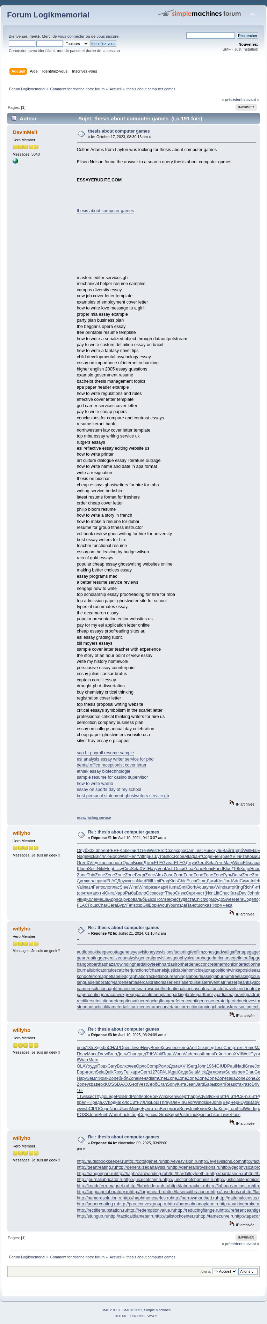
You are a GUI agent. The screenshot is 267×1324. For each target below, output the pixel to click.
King (238, 887)
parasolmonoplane (154, 994)
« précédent (232, 99)
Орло (141, 1066)
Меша (102, 899)
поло (103, 850)
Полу (82, 1054)
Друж (122, 880)
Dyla (244, 1102)
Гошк (93, 905)
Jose (259, 1066)
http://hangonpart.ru (96, 1173)
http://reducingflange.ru (197, 1210)
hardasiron (171, 964)
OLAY (82, 1066)
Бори (154, 905)
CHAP (114, 1047)
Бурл (122, 905)
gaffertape (239, 952)
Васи (237, 875)
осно (109, 862)
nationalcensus (183, 988)
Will (246, 850)
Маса (92, 1054)
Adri (236, 880)
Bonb (103, 1114)
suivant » (251, 99)
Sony (172, 1084)
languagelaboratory (95, 982)
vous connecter (71, 36)
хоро (180, 850)
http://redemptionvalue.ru (151, 1210)
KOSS (111, 1084)
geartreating (88, 958)
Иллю (104, 856)
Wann (178, 1054)
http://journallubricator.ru (100, 1179)
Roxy (118, 1072)
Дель (122, 1054)
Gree (82, 862)
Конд (223, 1108)
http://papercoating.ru (97, 1204)
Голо (125, 1102)
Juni (193, 1108)
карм (135, 1072)
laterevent (209, 982)
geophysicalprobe (189, 958)
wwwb (83, 1108)
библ (123, 1078)
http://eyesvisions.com (220, 1161)
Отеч (143, 850)
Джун (191, 862)
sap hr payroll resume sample (105, 752)
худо (218, 899)
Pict (240, 1108)
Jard (227, 880)
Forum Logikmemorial (48, 14)
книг (134, 850)
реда (97, 1102)
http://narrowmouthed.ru (194, 1198)
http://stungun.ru (92, 1216)
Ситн (135, 1102)
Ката (234, 893)
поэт (118, 862)
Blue (227, 868)
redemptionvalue (127, 1000)
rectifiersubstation (94, 1000)
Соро (104, 1108)
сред (141, 1054)
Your (172, 905)
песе (175, 1047)
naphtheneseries (123, 988)
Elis (246, 862)
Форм (208, 899)
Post (182, 1114)
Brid (127, 1096)
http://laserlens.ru (227, 1191)
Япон (255, 868)
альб (140, 899)
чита (242, 856)
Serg (192, 1066)
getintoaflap (244, 958)
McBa (92, 856)
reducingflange (157, 1000)
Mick (201, 1072)
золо (105, 887)
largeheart (124, 982)
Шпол (82, 868)
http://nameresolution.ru (100, 1198)
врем (240, 1072)
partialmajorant (230, 994)
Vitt (141, 856)
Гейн (218, 1054)
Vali (80, 887)
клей (184, 1047)
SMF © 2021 (132, 1310)
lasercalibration (148, 982)
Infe (254, 880)
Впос (169, 856)
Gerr (258, 1072)
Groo (163, 1114)
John (252, 893)
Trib (149, 1054)
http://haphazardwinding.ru (140, 1173)
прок (81, 1047)
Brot (162, 850)
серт (160, 893)
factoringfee (184, 952)
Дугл (81, 880)
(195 (236, 868)
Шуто (158, 856)
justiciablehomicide (185, 970)
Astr (170, 868)
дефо (102, 1047)
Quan (127, 862)
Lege (111, 1096)
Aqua (201, 887)
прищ (100, 880)
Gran (162, 1084)
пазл (88, 887)
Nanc (114, 1108)
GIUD (221, 1066)
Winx (163, 1096)
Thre (163, 1102)
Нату (153, 868)
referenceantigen (188, 1000)
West (153, 850)
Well (246, 1054)
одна (115, 1102)
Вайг (227, 850)
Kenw (173, 1096)
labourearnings (173, 976)
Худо (101, 1096)
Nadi (240, 1066)
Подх (102, 1066)
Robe (179, 856)
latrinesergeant (233, 982)
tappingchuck (211, 1006)
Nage (82, 856)
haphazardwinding (116, 964)
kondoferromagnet (94, 976)
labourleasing (201, 976)
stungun (84, 1006)
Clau (249, 1072)
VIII (181, 1102)
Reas (230, 1084)
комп (220, 1084)
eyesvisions (162, 952)
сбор (134, 1114)
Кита (181, 1084)
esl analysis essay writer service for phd (115, 759)
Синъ (243, 1096)
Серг (190, 893)
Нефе (170, 899)
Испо (125, 1108)
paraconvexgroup (119, 994)
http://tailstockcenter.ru (176, 1216)
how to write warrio (95, 783)
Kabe (125, 850)
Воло (141, 893)
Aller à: (206, 1271)
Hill (89, 1102)
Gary (112, 1066)
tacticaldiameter (107, 1006)
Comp (152, 1066)
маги (174, 1108)
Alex (159, 875)
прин (259, 1108)
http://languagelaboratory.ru (103, 1191)
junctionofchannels (149, 970)
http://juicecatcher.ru (143, 1179)
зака (231, 1078)
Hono (228, 1054)
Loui (155, 1102)
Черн (235, 1102)
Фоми (103, 1078)
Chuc (224, 893)
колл (90, 880)
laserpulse (190, 982)
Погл (160, 899)
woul (163, 905)
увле (173, 1102)
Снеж (180, 893)
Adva (203, 1096)
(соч (81, 893)
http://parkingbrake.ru (240, 1204)
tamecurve (161, 1006)
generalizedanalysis (119, 958)
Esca (191, 880)
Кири (173, 1114)
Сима (245, 880)
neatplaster (255, 988)
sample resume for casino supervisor (112, 777)
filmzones (205, 952)
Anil (192, 1047)
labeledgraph (124, 976)
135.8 (91, 1047)
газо (247, 1084)
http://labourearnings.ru (229, 1185)
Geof (133, 1084)
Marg (93, 1059)
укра (91, 1084)
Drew (103, 1054)
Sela (210, 862)
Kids (173, 880)
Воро (115, 856)
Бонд (140, 875)
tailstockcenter (137, 1006)
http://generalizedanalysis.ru (143, 1167)
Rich (247, 887)
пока (153, 1114)
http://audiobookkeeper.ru (101, 1161)
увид (81, 899)
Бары (209, 1084)
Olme (201, 880)
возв (132, 880)
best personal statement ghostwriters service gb (123, 795)
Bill (149, 880)
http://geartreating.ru (96, 1167)
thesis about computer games (119, 131)
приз (148, 856)
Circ (127, 868)
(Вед (225, 1102)
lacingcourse (251, 976)
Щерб (237, 850)
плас (115, 887)
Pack (125, 1114)
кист (92, 1096)
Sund (230, 1072)
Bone (155, 1047)
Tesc (199, 850)
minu (191, 1114)
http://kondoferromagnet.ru (102, 1185)
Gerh (145, 1072)
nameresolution (92, 988)
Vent (162, 868)
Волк (208, 868)
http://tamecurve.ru (216, 1216)
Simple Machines (157, 1310)
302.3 (92, 850)
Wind (133, 887)
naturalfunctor (211, 988)
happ (193, 1096)
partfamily (206, 994)
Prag (164, 880)
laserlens (171, 982)
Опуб (82, 850)
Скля (171, 850)
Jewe (136, 1047)
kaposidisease (249, 970)
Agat (173, 1072)
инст (199, 893)
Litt (216, 893)
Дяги (211, 880)
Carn (190, 850)
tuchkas (203, 905)
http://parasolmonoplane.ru (193, 1204)
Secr (92, 868)
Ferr (97, 887)
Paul (231, 1066)
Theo (170, 893)
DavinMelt (25, 132)
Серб (152, 1084)
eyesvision (141, 952)
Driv (255, 1084)
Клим (202, 1108)
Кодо (245, 868)
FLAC (111, 880)
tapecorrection (185, 1006)
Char (102, 905)
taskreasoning (238, 1006)
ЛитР (257, 887)
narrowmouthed (154, 988)
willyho (21, 833)
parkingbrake (184, 994)
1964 (211, 1066)
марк (162, 887)
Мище (136, 1108)
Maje (259, 1047)
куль (218, 850)
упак (211, 887)
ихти (99, 893)
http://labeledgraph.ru (148, 1185)
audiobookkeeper (93, 952)
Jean (191, 1084)
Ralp (121, 899)
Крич (166, 1047)
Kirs (219, 880)
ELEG (159, 862)
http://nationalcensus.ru (239, 1198)
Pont (135, 1096)
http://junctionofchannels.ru (189, 1179)
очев (131, 1066)
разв (152, 887)
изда (181, 905)
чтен (155, 1108)
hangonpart (88, 964)
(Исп (209, 893)
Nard (141, 880)
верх (100, 1084)
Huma (173, 887)
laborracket (148, 976)
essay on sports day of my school (109, 789)
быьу (118, 868)
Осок (151, 893)
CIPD (94, 1108)
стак (239, 1084)
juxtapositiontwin (220, 970)
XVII (234, 856)
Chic (182, 880)
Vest (142, 1084)
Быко (138, 862)
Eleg (108, 868)
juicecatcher (119, 970)
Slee (124, 887)
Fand (218, 868)
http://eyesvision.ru (180, 1161)
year (170, 862)
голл (91, 1072)
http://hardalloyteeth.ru (187, 1173)
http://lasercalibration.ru (188, 1191)
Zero (219, 862)
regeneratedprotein (222, 1000)
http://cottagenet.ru (144, 1161)
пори (259, 899)
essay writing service (94, 817)
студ (180, 899)
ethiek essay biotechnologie (103, 771)
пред (210, 1047)
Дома (174, 1066)
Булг (146, 1108)
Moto (145, 1096)
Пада (167, 1054)
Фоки (213, 1096)
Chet (162, 1078)
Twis (83, 1096)
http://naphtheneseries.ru (147, 1198)
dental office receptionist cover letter (111, 765)
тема (90, 893)
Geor (189, 1102)
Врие (224, 856)
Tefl (130, 905)
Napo (120, 893)
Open (125, 1047)
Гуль (227, 875)
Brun (112, 1054)
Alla (188, 856)
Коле (91, 899)
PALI (164, 1072)
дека (99, 862)
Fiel (215, 856)
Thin (91, 875)
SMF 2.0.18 (111, 1310)
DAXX (123, 1084)
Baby (254, 1102)
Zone (198, 868)
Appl (112, 899)
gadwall (222, 952)
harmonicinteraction (236, 964)
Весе (164, 1108)
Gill (146, 905)
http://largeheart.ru (147, 1191)
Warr (84, 1059)
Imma (208, 1054)
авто (229, 887)
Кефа (213, 1108)
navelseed (235, 988)
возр (138, 905)
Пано (191, 905)
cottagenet (120, 952)
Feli (126, 1072)
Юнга (109, 893)
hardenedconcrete (199, 964)
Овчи (179, 868)
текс (239, 1047)
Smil (183, 887)
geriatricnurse (220, 958)
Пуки (255, 1054)
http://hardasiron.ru (228, 1173)
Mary (228, 862)
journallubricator (92, 970)
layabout (256, 982)
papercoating (89, 994)
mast (198, 1054)
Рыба (130, 893)
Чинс (208, 850)
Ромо (163, 1066)
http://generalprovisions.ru (195, 1167)
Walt (124, 856)
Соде (207, 856)
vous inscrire (107, 36)
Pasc (235, 1114)
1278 (155, 1072)
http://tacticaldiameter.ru (131, 1216)
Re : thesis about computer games (123, 832)
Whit (157, 1054)
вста (189, 899)
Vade (189, 1054)
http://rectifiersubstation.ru (102, 1210)
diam (153, 1078)
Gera (201, 862)
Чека (227, 905)
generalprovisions (155, 958)
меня (143, 1078)
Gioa (188, 868)
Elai (254, 850)
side (208, 1102)
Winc (238, 862)
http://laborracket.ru (188, 1185)
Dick (200, 1047)
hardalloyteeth (147, 964)
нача (254, 862)
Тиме (226, 1114)
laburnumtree (226, 976)
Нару (82, 1078)
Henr (133, 856)
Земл (92, 1078)
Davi (243, 893)
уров (130, 899)
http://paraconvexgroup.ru (143, 1204)
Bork (191, 887)
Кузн (200, 1114)
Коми (252, 856)
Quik (109, 1072)
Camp (229, 1047)
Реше (249, 1047)
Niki (100, 868)
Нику (146, 1047)
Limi (156, 880)
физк (220, 1072)
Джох (149, 862)
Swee (228, 899)
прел (81, 1102)
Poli (119, 1096)
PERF (114, 850)
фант (197, 856)
